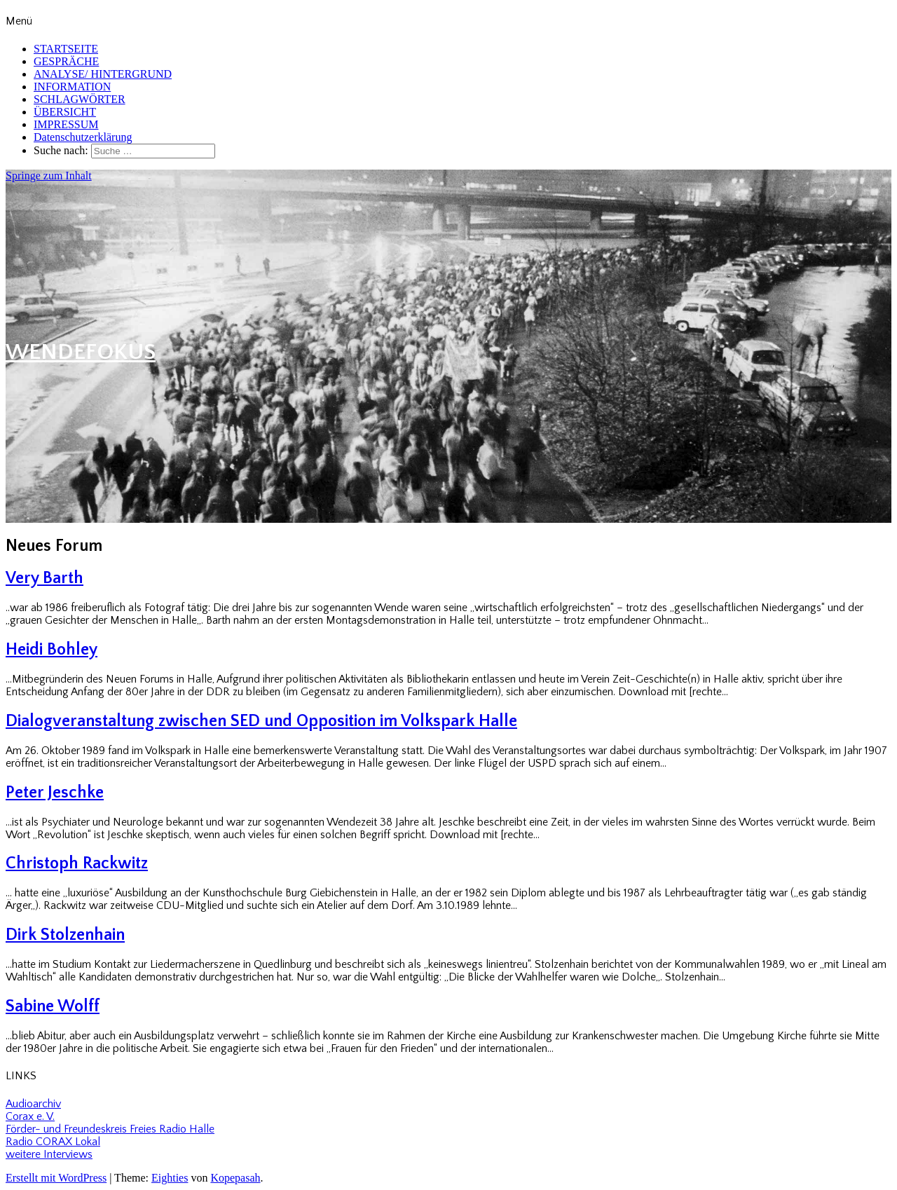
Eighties (169, 1178)
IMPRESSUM (66, 124)
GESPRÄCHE (66, 61)
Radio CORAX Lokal (53, 1141)
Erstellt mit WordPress (56, 1178)
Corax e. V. (30, 1116)
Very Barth (44, 578)
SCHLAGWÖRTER (79, 99)
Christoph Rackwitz (77, 863)
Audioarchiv (33, 1103)
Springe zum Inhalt (49, 176)
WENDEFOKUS (81, 352)
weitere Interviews (49, 1154)
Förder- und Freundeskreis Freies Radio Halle (110, 1129)
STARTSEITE (66, 49)
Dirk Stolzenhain (65, 935)
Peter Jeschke (55, 793)
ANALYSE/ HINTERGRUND (103, 74)
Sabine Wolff (53, 1006)
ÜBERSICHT (65, 112)
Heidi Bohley (51, 650)
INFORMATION (72, 87)
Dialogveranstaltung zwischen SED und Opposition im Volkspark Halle (261, 721)
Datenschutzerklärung (83, 137)
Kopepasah (235, 1178)
